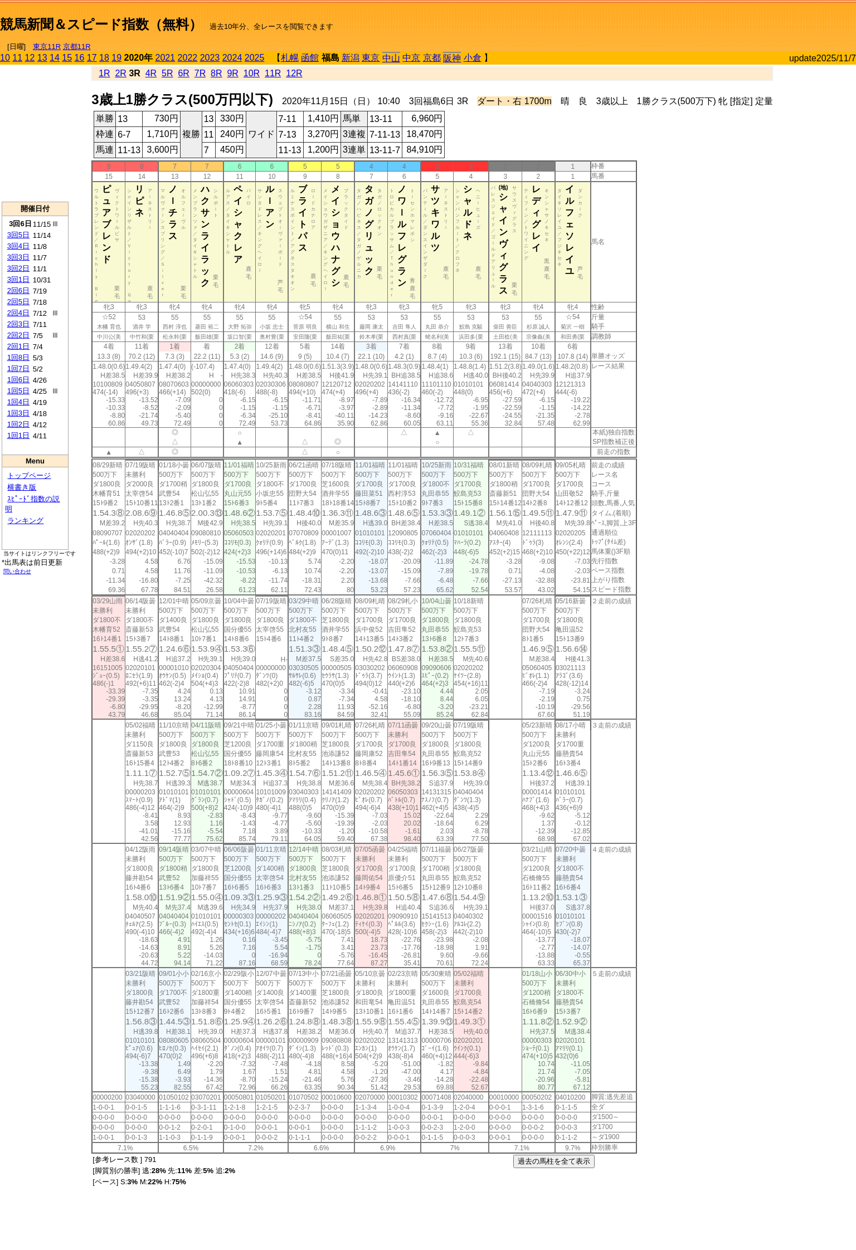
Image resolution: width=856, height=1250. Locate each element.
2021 (165, 57)
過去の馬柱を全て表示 (554, 1161)
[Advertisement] (725, 20)
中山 (391, 58)
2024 (232, 57)
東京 (371, 57)
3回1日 (18, 279)
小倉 (472, 57)
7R (200, 73)
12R (294, 73)
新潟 (350, 57)
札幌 (290, 57)
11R (273, 73)
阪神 (452, 58)
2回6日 (18, 290)
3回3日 (18, 257)
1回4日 (18, 402)
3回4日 (18, 246)
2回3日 (18, 324)
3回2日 (18, 268)
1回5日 (18, 391)
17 (92, 57)
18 (104, 57)
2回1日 (18, 346)
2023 (210, 57)
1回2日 (18, 424)
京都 (432, 57)
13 (42, 57)
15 (67, 57)
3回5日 (18, 235)
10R (252, 73)
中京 (411, 57)
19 (116, 57)
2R (120, 73)
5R (167, 73)
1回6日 (18, 379)
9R (232, 73)
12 (30, 57)
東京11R (47, 46)
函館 (310, 57)
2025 (255, 57)
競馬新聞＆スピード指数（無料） (101, 24)
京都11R (77, 46)
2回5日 (18, 301)
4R (151, 73)
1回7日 (18, 368)
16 (80, 57)
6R (183, 73)
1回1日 (18, 435)
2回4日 (18, 313)
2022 (188, 57)
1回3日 (18, 413)
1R (104, 73)
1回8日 (18, 357)
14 (55, 57)
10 (5, 57)
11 (17, 57)
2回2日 (18, 335)
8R (216, 73)
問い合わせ (17, 571)
